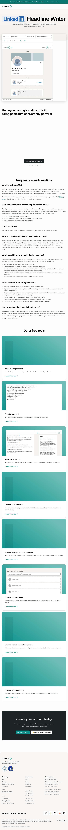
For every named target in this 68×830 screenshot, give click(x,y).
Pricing (4, 781)
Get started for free (34, 161)
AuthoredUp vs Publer (51, 786)
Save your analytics (52, 1)
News (26, 781)
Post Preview (29, 796)
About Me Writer (29, 803)
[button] (66, 6)
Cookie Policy (5, 798)
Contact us (5, 786)
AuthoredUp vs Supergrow (52, 794)
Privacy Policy (6, 801)
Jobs (3, 789)
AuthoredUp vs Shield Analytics (53, 781)
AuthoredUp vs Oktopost (52, 791)
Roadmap (28, 784)
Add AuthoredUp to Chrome (41, 732)
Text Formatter (29, 793)
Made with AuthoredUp (8, 784)
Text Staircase (29, 798)
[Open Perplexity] (64, 813)
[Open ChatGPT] (46, 813)
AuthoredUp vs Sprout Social (53, 789)
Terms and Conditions (8, 803)
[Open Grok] (55, 813)
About (3, 779)
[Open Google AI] (50, 813)
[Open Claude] (59, 813)
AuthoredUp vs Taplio (51, 779)
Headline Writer (29, 801)
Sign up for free (22, 732)
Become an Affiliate (7, 791)
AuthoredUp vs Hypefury (52, 784)
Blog (26, 779)
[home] (7, 6)
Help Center (28, 786)
